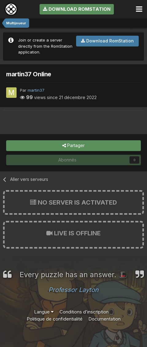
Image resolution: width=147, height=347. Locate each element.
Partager (73, 146)
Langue (44, 312)
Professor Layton (73, 289)
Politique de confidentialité (55, 319)
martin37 (36, 90)
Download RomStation (76, 9)
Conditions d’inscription (84, 312)
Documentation (104, 319)
